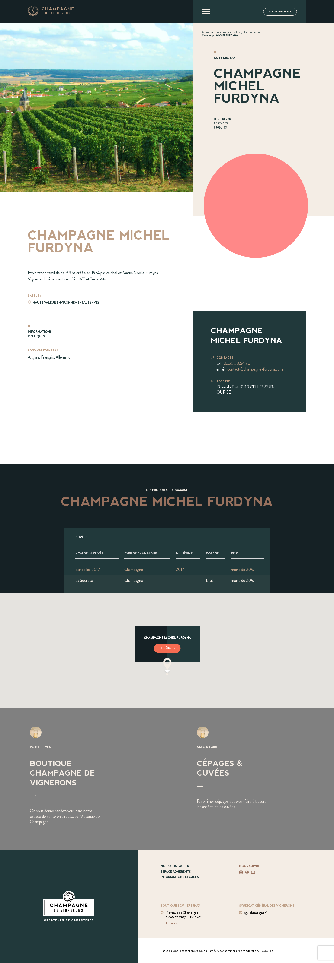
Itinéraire (167, 648)
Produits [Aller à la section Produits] (220, 127)
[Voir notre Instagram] (241, 872)
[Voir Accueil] (205, 32)
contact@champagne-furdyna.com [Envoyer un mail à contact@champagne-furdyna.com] (255, 369)
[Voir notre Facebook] (247, 872)
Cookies (267, 950)
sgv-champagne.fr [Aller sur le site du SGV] (255, 912)
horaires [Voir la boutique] (171, 923)
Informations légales (180, 877)
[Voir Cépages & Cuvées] (250, 779)
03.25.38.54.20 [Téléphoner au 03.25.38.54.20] (236, 363)
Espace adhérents (176, 871)
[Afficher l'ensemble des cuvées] (167, 537)
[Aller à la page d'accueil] (51, 15)
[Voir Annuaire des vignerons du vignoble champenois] (235, 32)
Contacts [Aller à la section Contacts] (221, 123)
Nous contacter (280, 11)
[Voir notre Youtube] (253, 872)
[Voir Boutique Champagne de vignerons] (83, 779)
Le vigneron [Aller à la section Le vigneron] (222, 119)
